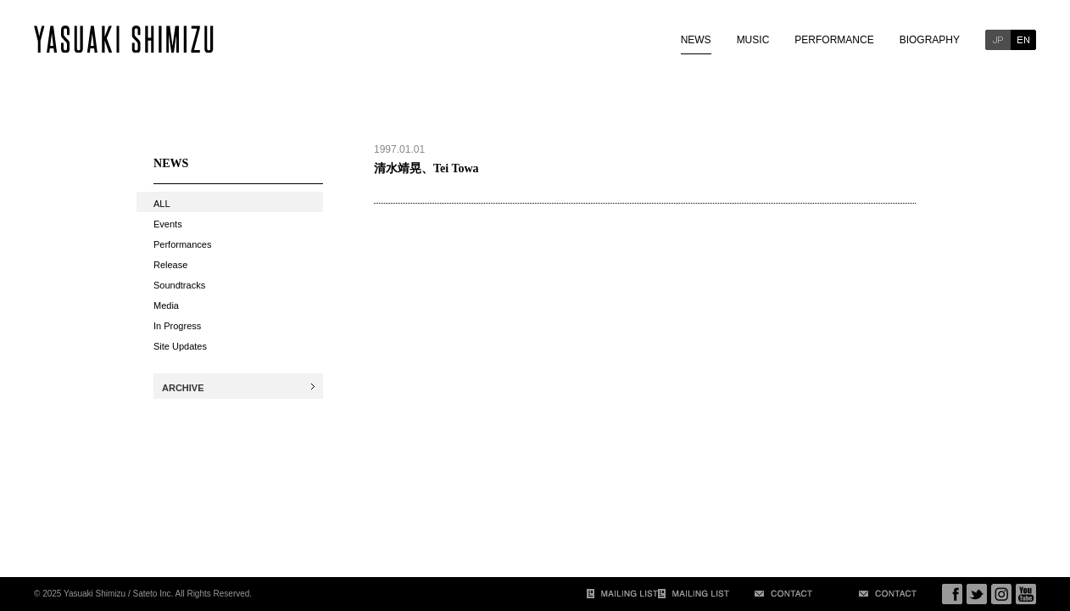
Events (167, 224)
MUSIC (753, 40)
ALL (161, 204)
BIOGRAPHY (930, 40)
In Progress (177, 326)
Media (166, 305)
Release (170, 265)
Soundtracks (179, 285)
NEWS (696, 40)
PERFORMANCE (833, 40)
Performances (182, 244)
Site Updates (180, 346)
